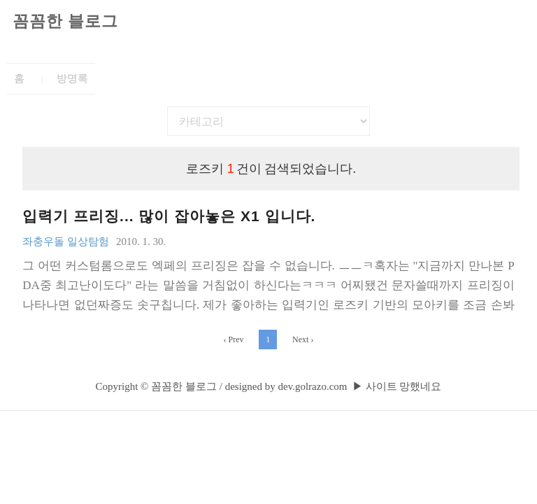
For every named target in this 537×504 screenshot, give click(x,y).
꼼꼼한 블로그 (65, 21)
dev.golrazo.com (312, 386)
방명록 (72, 78)
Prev (234, 339)
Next (302, 339)
